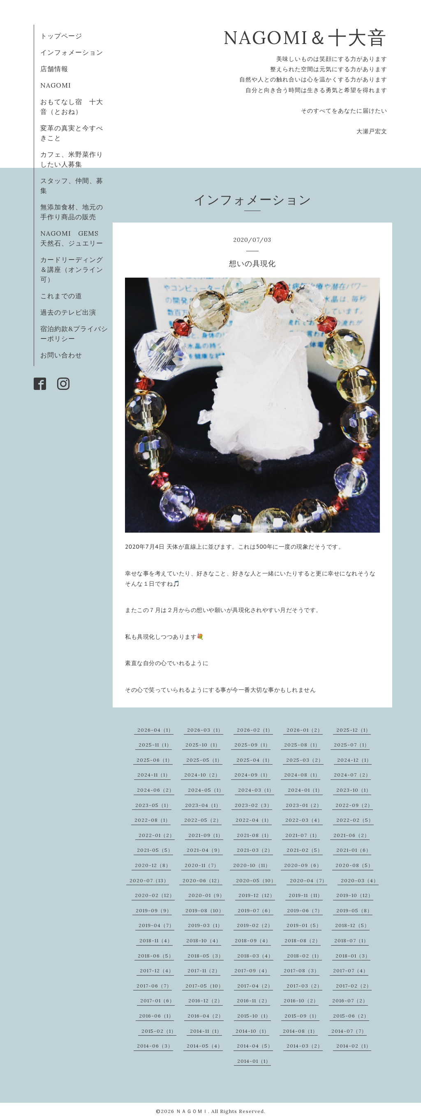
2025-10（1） (202, 745)
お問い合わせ (61, 355)
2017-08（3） (301, 970)
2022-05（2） (203, 820)
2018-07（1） (351, 940)
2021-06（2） (351, 835)
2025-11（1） (155, 745)
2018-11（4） (156, 940)
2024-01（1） (305, 790)
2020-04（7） (308, 880)
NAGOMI (59, 85)
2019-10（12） (354, 895)
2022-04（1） (254, 820)
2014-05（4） (205, 1046)
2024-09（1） (252, 775)
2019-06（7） (305, 910)
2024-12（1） (354, 760)
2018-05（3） (205, 956)
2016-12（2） (205, 1000)
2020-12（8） (153, 865)
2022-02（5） (355, 820)
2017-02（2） (354, 986)
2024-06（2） (155, 790)
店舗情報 (54, 69)
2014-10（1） (252, 1031)
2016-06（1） (156, 1016)
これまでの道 (61, 296)
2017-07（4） (350, 970)
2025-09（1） (252, 745)
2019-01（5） (304, 925)
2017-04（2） (255, 986)
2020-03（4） (360, 880)
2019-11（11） (306, 895)
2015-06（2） (351, 1016)
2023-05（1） (153, 805)
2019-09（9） (154, 910)
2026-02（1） (255, 730)
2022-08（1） (152, 820)
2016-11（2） (253, 1000)
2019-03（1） (205, 925)
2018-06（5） (156, 956)
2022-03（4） (304, 820)
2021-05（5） (155, 850)
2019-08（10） (204, 910)
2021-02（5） (305, 850)
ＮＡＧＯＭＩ (192, 1111)
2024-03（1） (256, 790)
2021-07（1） (302, 835)
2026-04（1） (155, 730)
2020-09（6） (303, 865)
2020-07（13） (149, 880)
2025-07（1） (352, 745)
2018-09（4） (253, 940)
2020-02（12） (155, 895)
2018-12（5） (352, 925)
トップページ (61, 36)
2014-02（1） (353, 1046)
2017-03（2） (304, 986)
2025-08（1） (302, 745)
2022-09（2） (354, 805)
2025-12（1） (353, 730)
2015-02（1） (158, 1031)
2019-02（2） (255, 925)
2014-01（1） (254, 1061)
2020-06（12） (202, 880)
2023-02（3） (253, 805)
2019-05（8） (354, 910)
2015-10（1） (254, 1016)
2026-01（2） (305, 730)
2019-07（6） (255, 910)
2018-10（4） (203, 940)
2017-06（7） (154, 986)
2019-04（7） (156, 925)
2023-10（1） (353, 790)
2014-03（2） (305, 1046)
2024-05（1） (206, 790)
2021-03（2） (255, 850)
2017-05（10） (204, 986)
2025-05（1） (204, 760)
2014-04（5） (255, 1046)
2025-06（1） (154, 760)
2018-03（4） (255, 956)
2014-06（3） (155, 1046)
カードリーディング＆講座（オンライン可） (71, 269)
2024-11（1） (154, 775)
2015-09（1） (302, 1016)
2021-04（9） (205, 850)
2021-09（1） (205, 835)
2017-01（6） (157, 1000)
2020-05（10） (256, 880)
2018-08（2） (303, 940)
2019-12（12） (256, 895)
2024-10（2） (202, 775)
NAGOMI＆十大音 (305, 37)
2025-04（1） (254, 760)
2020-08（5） (354, 865)
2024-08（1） (302, 775)
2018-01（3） (352, 956)
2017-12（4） (157, 970)
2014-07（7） (349, 1031)
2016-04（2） (205, 1016)
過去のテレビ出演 (68, 312)
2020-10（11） (252, 865)
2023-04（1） (203, 805)
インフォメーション (71, 52)
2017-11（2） (203, 970)
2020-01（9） (206, 895)
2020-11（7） (202, 865)
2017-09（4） (252, 970)
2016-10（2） (301, 1000)
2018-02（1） (304, 956)
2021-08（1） (254, 835)
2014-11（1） (206, 1031)
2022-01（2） (157, 835)
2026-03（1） (205, 730)
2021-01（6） (353, 850)
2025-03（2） (305, 760)
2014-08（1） (300, 1031)
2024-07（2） (352, 775)
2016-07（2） (350, 1000)
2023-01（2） (304, 805)
